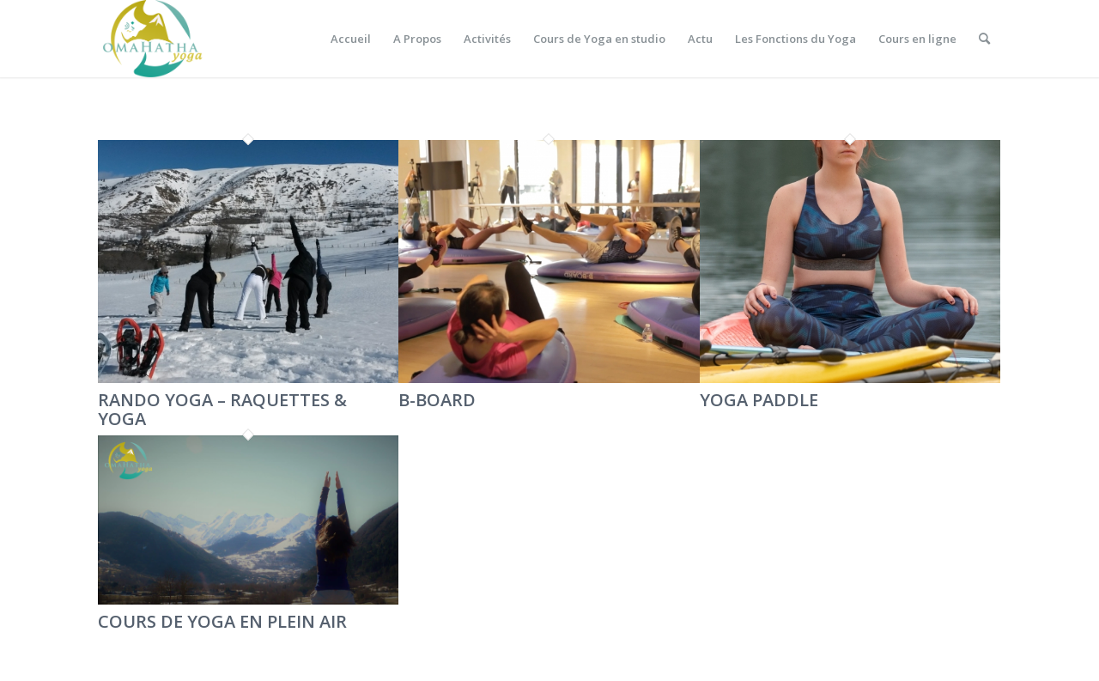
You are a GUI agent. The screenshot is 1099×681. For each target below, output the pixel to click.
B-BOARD (437, 399)
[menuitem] (350, 38)
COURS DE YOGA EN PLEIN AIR (222, 621)
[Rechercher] (984, 38)
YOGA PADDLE (759, 399)
